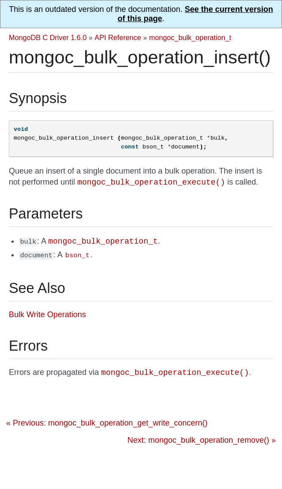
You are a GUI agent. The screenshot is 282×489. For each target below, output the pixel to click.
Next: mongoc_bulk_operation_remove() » (202, 438)
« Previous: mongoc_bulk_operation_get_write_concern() (106, 421)
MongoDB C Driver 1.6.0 (47, 37)
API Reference (117, 37)
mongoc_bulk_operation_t (190, 37)
